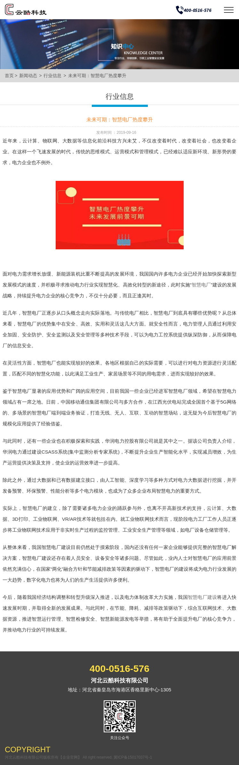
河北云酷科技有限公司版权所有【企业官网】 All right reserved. (59, 757)
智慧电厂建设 (202, 597)
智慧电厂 (201, 284)
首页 (9, 75)
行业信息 (52, 75)
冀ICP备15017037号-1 (133, 757)
